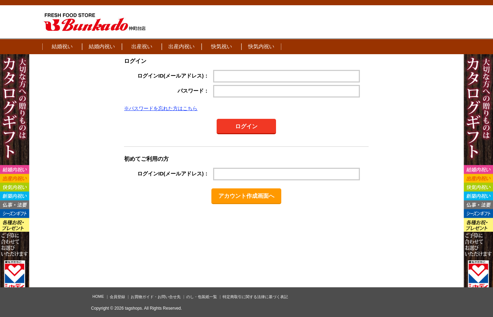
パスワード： (193, 91)
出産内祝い (181, 46)
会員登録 (117, 297)
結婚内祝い (102, 46)
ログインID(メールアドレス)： (173, 76)
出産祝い (141, 46)
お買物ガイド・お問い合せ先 (156, 297)
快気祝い (221, 46)
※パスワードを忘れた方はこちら (160, 108)
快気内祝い (261, 46)
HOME (98, 296)
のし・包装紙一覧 (201, 297)
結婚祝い (62, 46)
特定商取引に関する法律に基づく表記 (255, 297)
